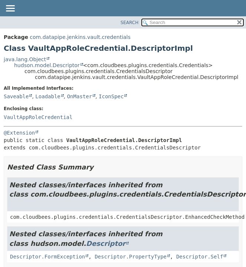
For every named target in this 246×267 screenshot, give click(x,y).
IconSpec (111, 96)
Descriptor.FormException (47, 257)
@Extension (19, 133)
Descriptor (105, 243)
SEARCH (130, 22)
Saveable (16, 96)
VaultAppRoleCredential (38, 117)
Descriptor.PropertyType (131, 257)
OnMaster (79, 96)
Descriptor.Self (199, 257)
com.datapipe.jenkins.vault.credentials (80, 37)
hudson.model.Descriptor (47, 65)
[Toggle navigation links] (10, 9)
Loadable (47, 96)
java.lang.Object (25, 59)
